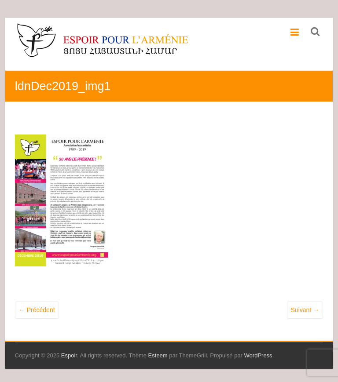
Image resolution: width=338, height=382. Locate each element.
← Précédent (37, 309)
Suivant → (305, 309)
